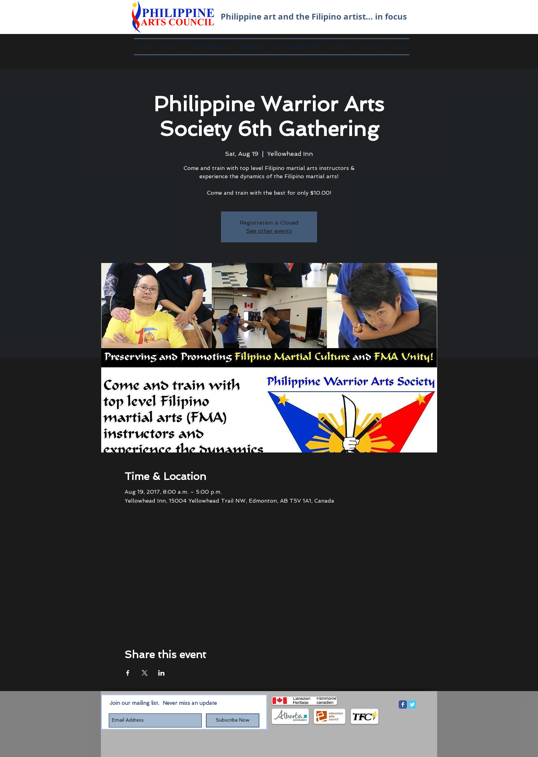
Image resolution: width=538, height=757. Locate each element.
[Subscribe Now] (232, 720)
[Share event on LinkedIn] (161, 673)
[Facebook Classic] (403, 704)
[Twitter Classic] (412, 704)
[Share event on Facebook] (128, 673)
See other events (269, 231)
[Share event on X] (144, 673)
